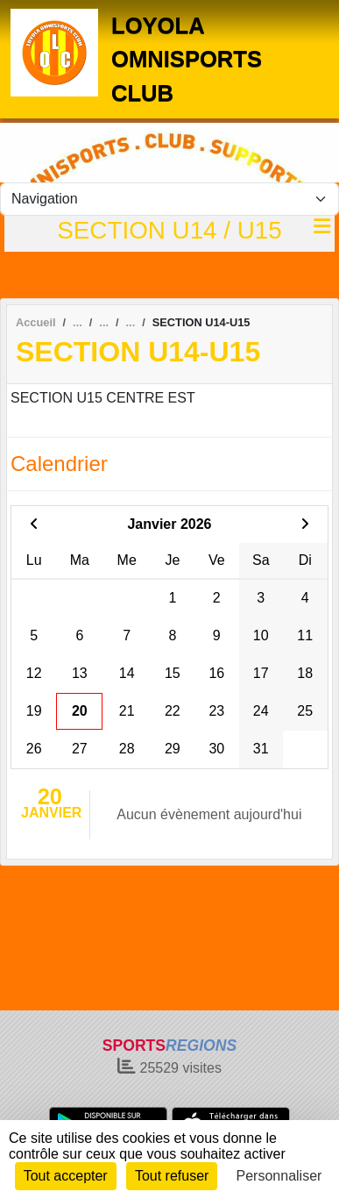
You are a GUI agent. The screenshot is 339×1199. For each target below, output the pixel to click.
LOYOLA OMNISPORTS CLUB (186, 59)
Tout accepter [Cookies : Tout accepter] (66, 1175)
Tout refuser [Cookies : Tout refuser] (171, 1175)
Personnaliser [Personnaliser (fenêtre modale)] (279, 1175)
